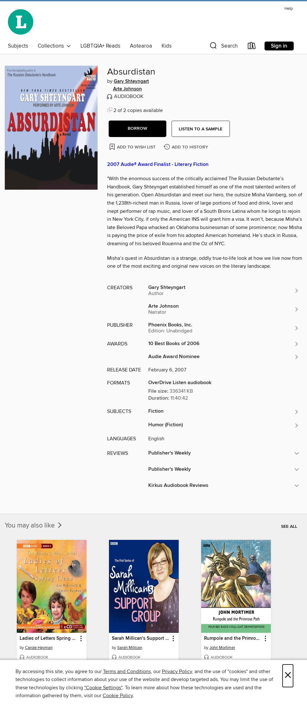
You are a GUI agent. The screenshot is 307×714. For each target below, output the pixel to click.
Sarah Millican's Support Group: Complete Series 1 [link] (141, 638)
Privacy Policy (177, 671)
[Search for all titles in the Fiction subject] (223, 412)
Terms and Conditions (127, 671)
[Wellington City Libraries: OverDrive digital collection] (20, 21)
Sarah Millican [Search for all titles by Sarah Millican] (129, 647)
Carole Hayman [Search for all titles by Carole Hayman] (39, 647)
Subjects (18, 46)
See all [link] (289, 526)
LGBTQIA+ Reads (100, 46)
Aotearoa (141, 46)
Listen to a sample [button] (200, 129)
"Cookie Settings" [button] (103, 688)
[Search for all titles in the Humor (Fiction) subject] (223, 425)
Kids (167, 46)
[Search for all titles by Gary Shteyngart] (223, 290)
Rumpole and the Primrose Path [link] (233, 638)
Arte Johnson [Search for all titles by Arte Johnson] (127, 89)
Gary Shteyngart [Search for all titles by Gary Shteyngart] (131, 81)
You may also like (34, 525)
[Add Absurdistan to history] (186, 147)
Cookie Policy (118, 695)
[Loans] (251, 47)
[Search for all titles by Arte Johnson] (223, 309)
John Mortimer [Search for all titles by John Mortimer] (222, 647)
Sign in (279, 46)
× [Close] (288, 676)
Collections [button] (54, 46)
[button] (223, 47)
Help (289, 8)
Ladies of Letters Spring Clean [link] (49, 638)
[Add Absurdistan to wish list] (133, 146)
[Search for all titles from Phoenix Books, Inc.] (223, 328)
